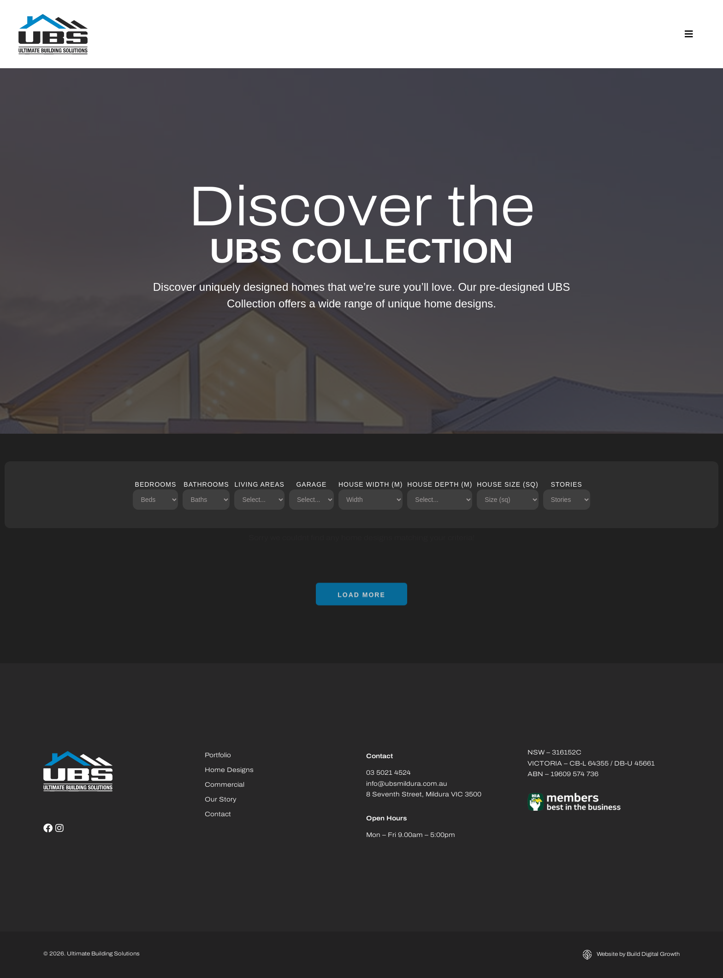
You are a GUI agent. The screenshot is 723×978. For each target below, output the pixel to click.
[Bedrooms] (155, 499)
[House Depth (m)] (439, 499)
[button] (361, 599)
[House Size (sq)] (507, 499)
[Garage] (311, 499)
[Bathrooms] (206, 499)
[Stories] (566, 499)
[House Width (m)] (370, 499)
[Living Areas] (259, 499)
